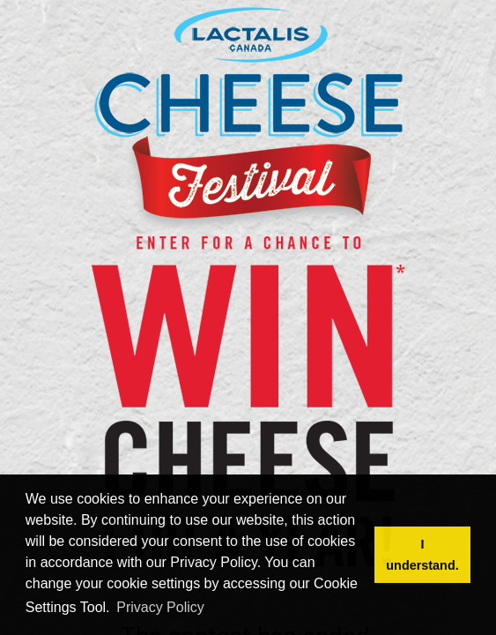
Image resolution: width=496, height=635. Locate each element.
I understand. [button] (422, 554)
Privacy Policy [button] (160, 607)
